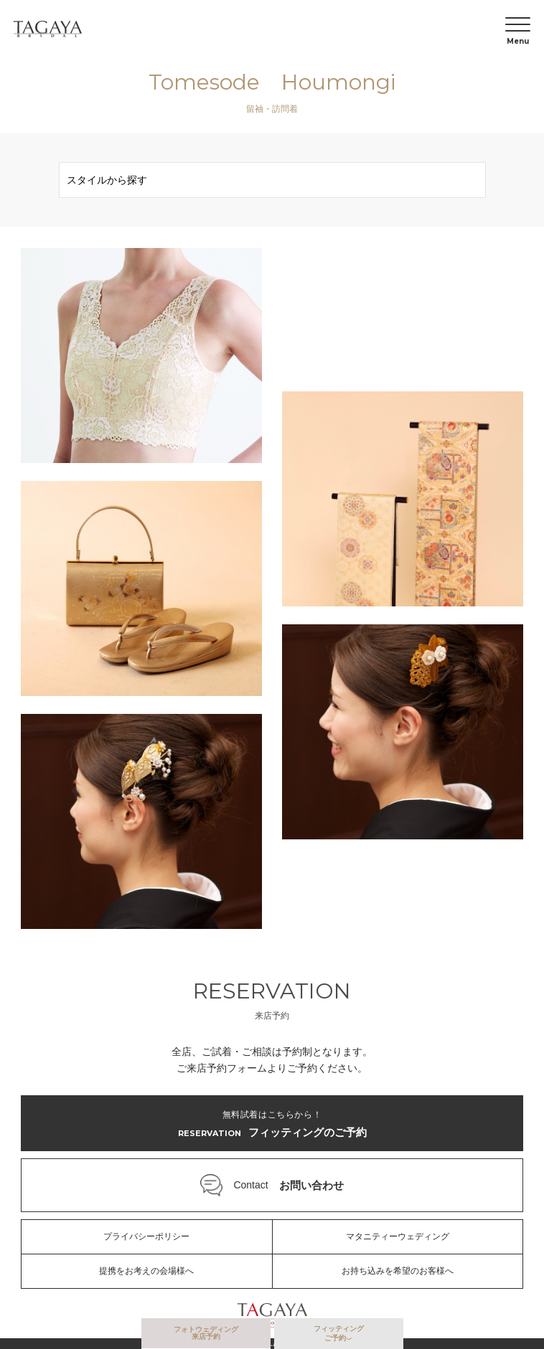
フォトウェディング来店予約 (206, 1332)
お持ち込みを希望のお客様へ (398, 1271)
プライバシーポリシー (146, 1236)
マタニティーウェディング (397, 1236)
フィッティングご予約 (339, 1333)
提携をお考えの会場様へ (146, 1271)
